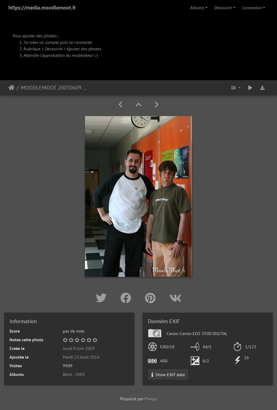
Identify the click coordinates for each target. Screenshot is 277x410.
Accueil (11, 88)
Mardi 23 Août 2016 (81, 357)
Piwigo (150, 398)
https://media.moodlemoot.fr (42, 7)
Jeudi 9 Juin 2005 (79, 348)
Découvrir (223, 7)
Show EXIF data (168, 374)
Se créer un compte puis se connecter (58, 42)
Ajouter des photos (84, 48)
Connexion (252, 7)
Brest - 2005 (74, 374)
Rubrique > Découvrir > (45, 48)
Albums (197, 7)
